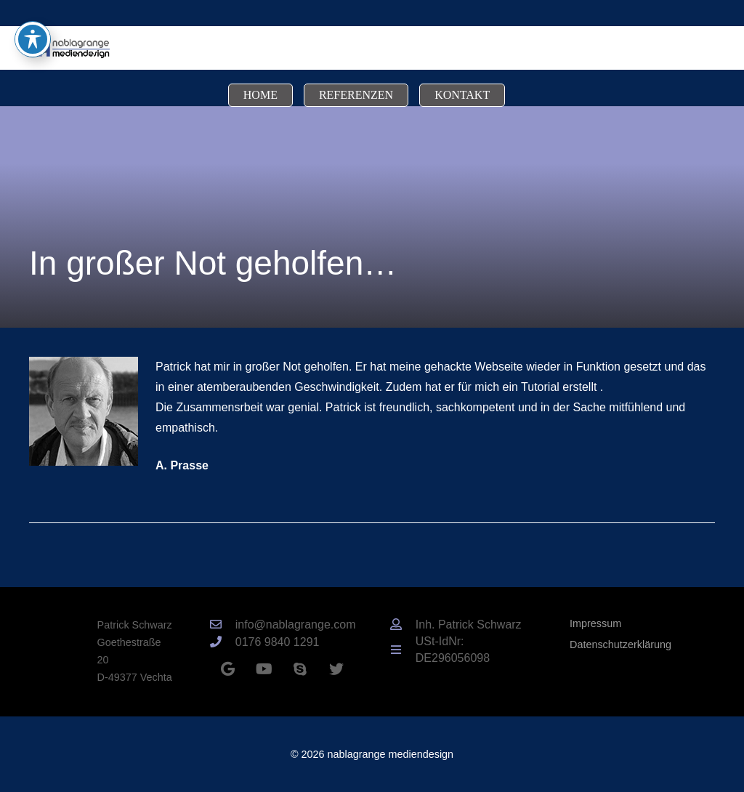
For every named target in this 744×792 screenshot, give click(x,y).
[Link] (69, 48)
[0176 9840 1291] (222, 642)
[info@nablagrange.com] (222, 625)
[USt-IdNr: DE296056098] (402, 650)
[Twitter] (336, 669)
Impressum (595, 623)
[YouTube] (264, 669)
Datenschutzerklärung (620, 644)
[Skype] (300, 669)
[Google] (227, 669)
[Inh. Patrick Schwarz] (402, 625)
